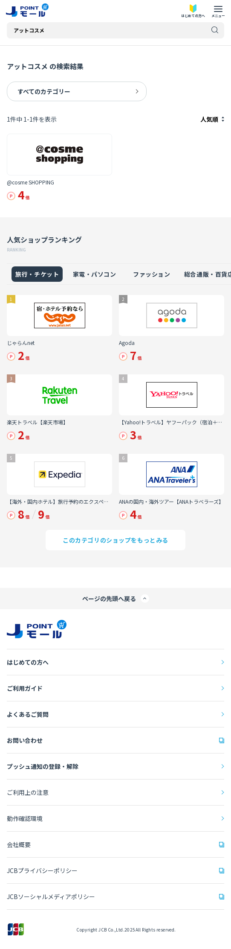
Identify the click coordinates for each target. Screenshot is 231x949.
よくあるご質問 (28, 714)
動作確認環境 (25, 818)
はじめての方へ (28, 662)
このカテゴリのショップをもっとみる (115, 540)
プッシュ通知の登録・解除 (42, 766)
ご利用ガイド (25, 688)
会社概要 (19, 844)
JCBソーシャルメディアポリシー (51, 896)
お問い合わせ (25, 740)
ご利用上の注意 (28, 792)
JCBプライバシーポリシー (42, 870)
